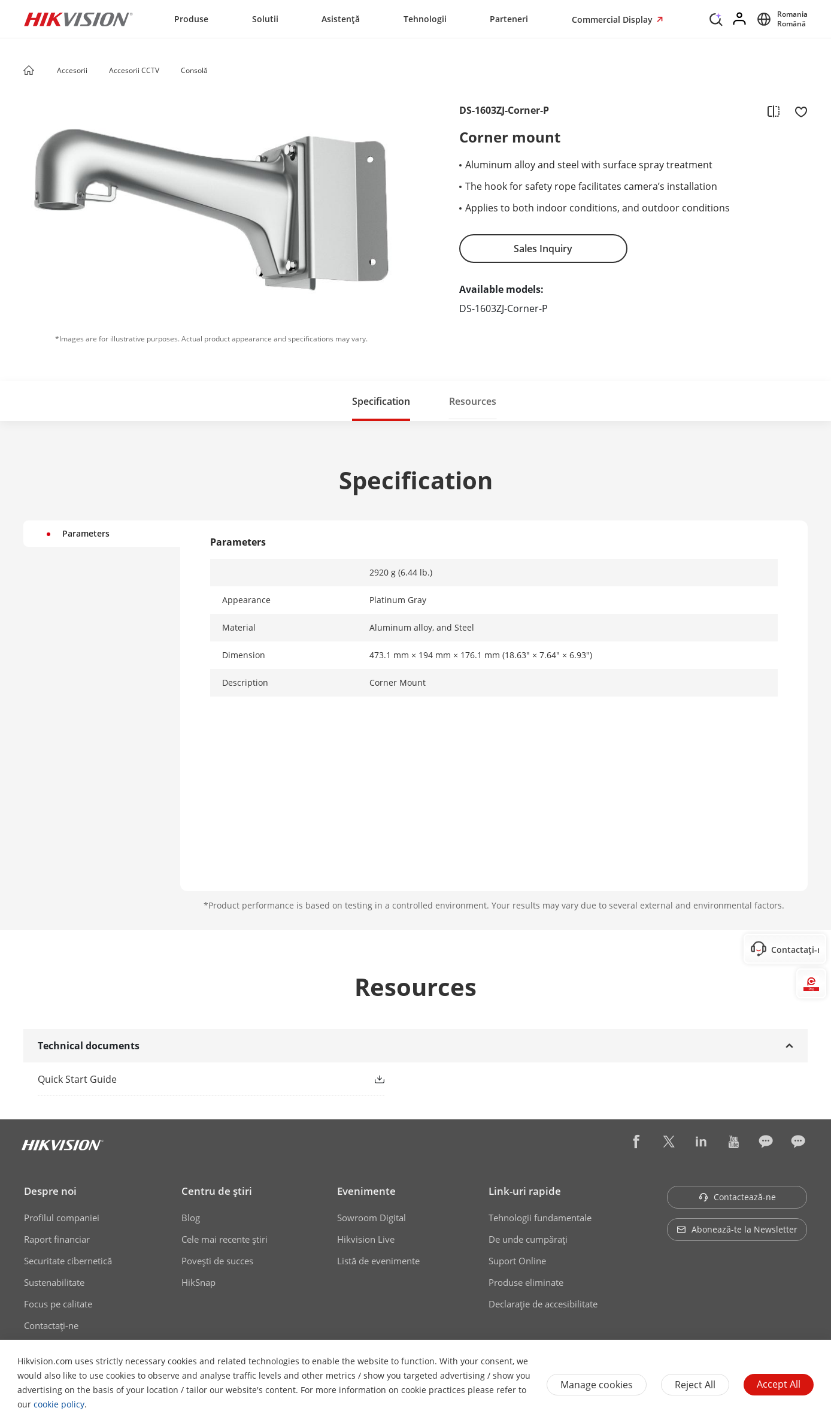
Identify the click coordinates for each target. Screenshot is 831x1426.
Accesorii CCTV (134, 70)
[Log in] (740, 19)
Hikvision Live (366, 1239)
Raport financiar (57, 1239)
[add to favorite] (797, 111)
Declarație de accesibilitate (543, 1304)
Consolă (194, 70)
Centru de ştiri (216, 1191)
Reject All (695, 1384)
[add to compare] (773, 111)
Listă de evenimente (378, 1261)
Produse (191, 19)
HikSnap (198, 1282)
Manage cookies (596, 1384)
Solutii (265, 19)
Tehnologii (425, 19)
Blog (190, 1218)
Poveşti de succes (217, 1261)
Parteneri (509, 19)
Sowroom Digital (371, 1218)
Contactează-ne (737, 1197)
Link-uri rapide (525, 1191)
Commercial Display (613, 19)
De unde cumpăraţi (528, 1239)
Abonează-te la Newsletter (737, 1229)
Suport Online (517, 1261)
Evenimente (366, 1191)
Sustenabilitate (54, 1282)
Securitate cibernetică (68, 1261)
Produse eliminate (526, 1282)
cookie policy (59, 1404)
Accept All (778, 1384)
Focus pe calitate (58, 1304)
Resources (472, 401)
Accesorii (72, 70)
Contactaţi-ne (51, 1325)
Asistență (341, 19)
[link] (191, 1079)
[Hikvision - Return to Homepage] (78, 19)
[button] (99, 71)
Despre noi (50, 1191)
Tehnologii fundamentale (540, 1218)
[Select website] (780, 19)
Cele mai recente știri (224, 1239)
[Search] (716, 18)
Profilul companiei (61, 1218)
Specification (381, 401)
